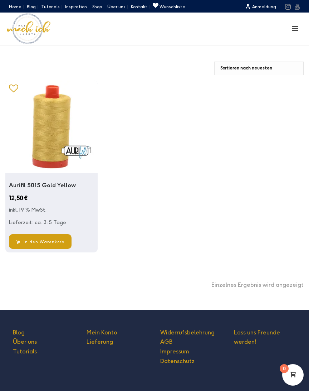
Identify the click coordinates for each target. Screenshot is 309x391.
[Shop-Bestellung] (259, 68)
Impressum (174, 351)
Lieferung (100, 342)
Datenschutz (177, 361)
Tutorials (25, 351)
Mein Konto (102, 332)
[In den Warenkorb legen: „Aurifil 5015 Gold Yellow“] (40, 241)
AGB (166, 342)
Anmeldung (260, 6)
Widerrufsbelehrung (187, 332)
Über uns (25, 342)
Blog (19, 332)
